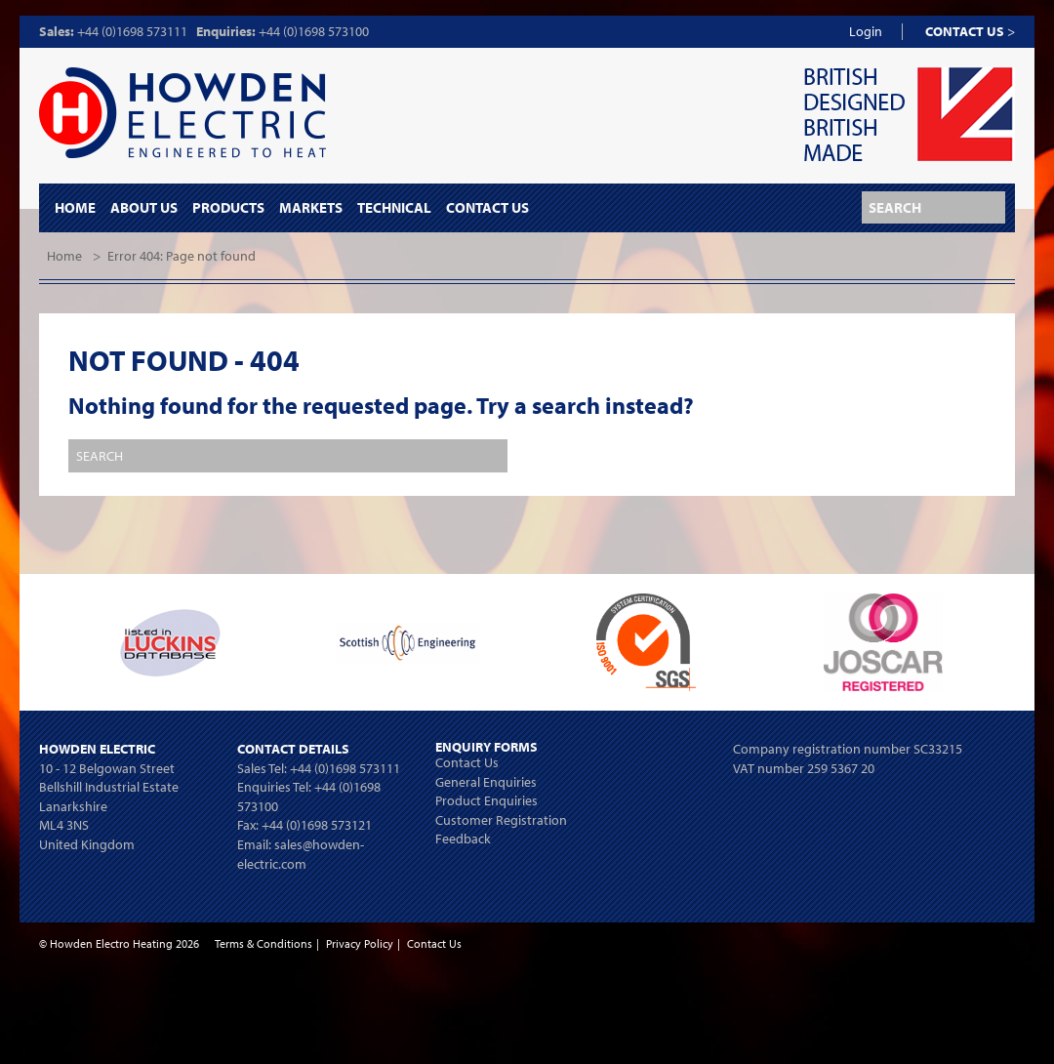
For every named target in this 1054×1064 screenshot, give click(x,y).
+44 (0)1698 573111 (132, 31)
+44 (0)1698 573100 (314, 31)
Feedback (463, 838)
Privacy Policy (359, 943)
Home (75, 208)
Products (228, 208)
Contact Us (487, 208)
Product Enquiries (486, 800)
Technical (394, 208)
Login (865, 31)
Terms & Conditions (263, 943)
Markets (311, 208)
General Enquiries (486, 782)
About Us (144, 208)
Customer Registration (501, 820)
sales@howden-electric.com (300, 854)
